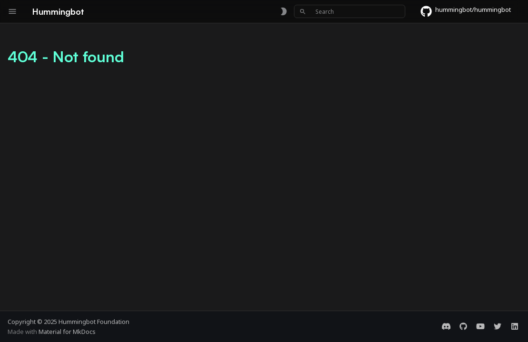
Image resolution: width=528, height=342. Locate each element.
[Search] (349, 11)
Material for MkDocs (67, 331)
